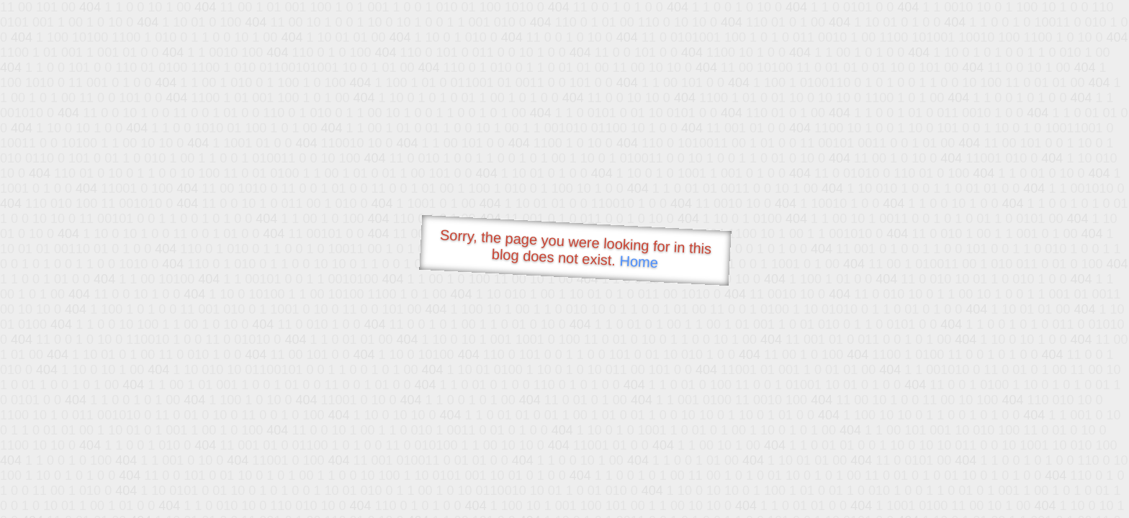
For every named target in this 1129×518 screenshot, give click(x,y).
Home (638, 262)
